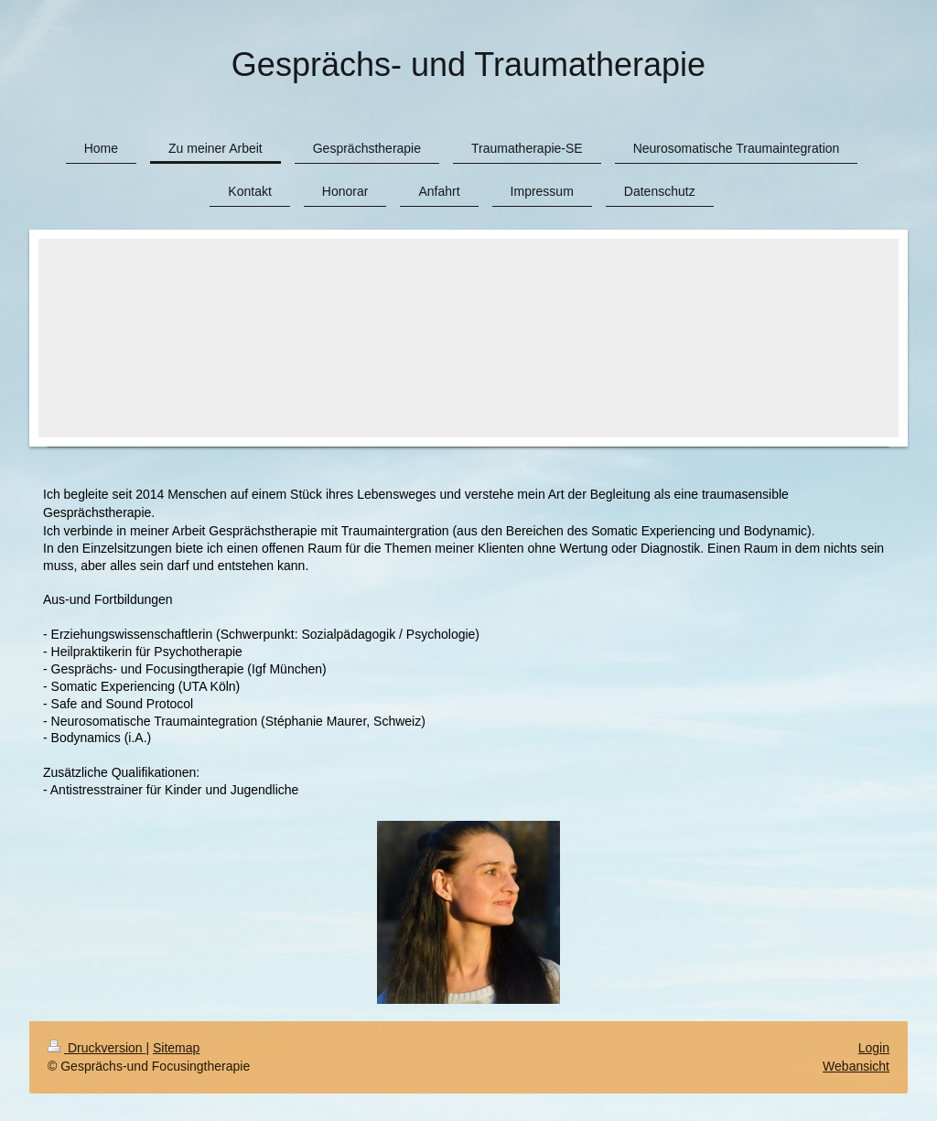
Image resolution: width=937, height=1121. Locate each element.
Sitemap (176, 1047)
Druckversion (96, 1047)
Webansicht (856, 1066)
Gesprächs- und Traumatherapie (468, 64)
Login (873, 1047)
